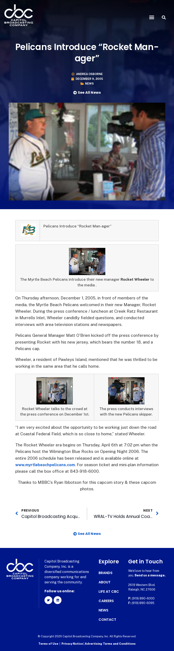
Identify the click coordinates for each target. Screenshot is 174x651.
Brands (106, 573)
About (105, 582)
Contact (107, 620)
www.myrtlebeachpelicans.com (46, 464)
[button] (151, 17)
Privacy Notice (72, 643)
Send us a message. (150, 575)
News (89, 83)
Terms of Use (48, 643)
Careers (106, 601)
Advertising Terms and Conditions (110, 643)
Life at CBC (109, 591)
